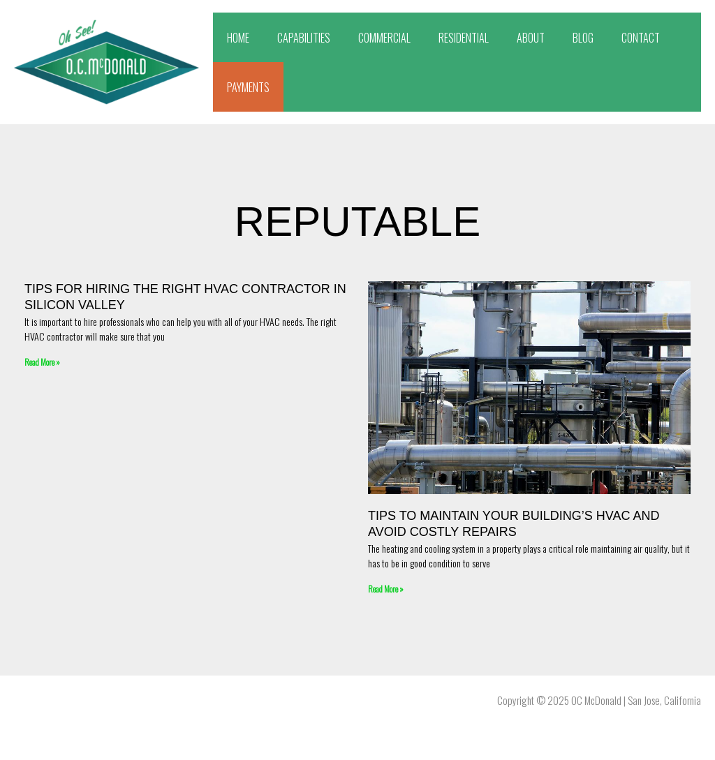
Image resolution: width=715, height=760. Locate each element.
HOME (238, 37)
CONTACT (640, 37)
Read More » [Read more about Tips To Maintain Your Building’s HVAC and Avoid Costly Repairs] (386, 589)
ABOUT (531, 37)
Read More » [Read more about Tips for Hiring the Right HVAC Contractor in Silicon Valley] (42, 362)
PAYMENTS (248, 87)
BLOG (583, 37)
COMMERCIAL (384, 37)
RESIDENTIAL (463, 37)
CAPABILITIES (303, 37)
